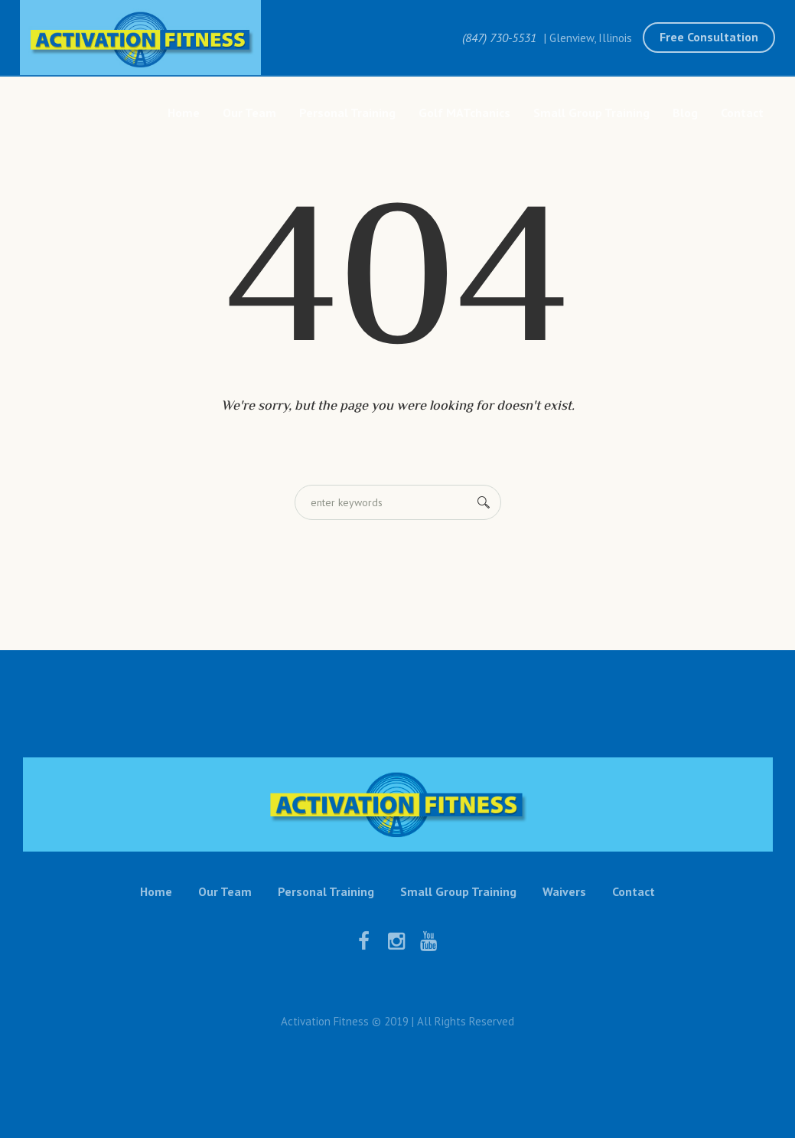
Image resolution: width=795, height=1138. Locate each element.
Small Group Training (458, 891)
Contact (633, 891)
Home (156, 891)
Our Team (225, 891)
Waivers (564, 891)
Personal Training (326, 891)
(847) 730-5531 (499, 37)
